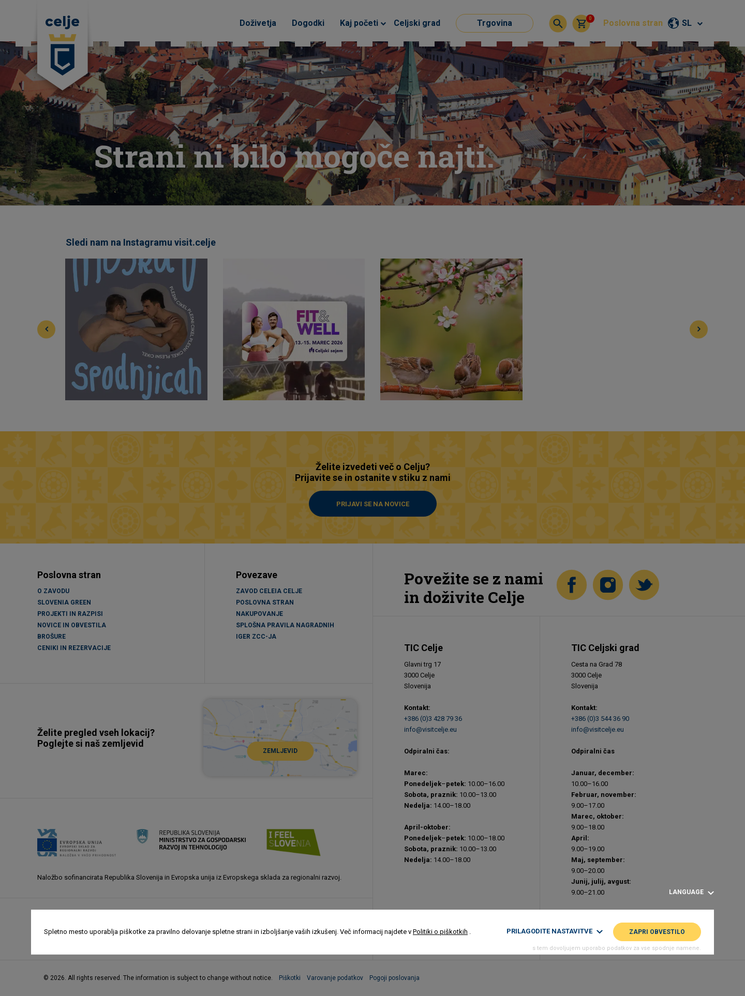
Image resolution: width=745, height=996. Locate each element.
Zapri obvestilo (657, 931)
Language (691, 892)
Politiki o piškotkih (440, 931)
